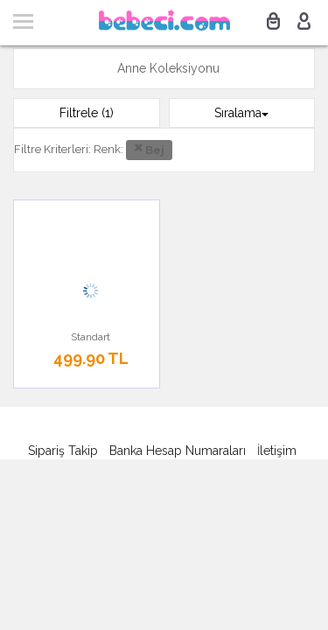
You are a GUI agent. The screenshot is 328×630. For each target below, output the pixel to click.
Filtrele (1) (86, 113)
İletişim (277, 451)
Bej (149, 149)
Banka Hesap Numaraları (177, 451)
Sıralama (241, 113)
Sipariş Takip (63, 451)
